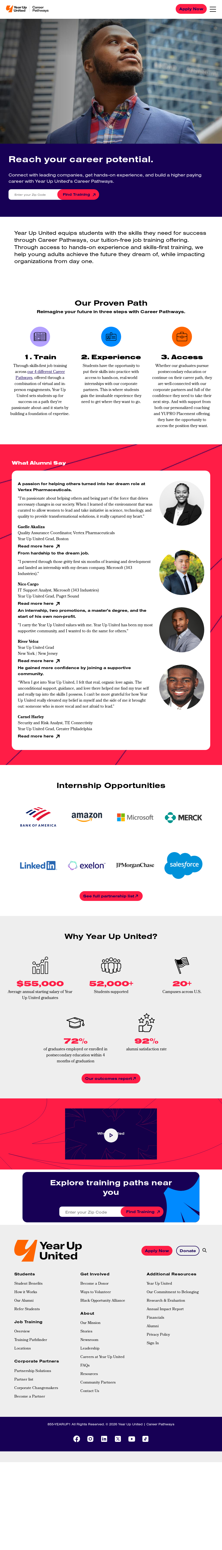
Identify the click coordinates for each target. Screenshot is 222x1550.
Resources (89, 1420)
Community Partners (98, 1428)
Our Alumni (24, 1346)
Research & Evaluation (166, 1346)
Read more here (36, 545)
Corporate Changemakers (36, 1434)
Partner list (23, 1425)
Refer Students (27, 1355)
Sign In (153, 1389)
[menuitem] (44, 1329)
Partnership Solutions (32, 1417)
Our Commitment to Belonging (173, 1338)
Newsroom (89, 1386)
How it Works (25, 1338)
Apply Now (191, 8)
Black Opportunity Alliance (102, 1346)
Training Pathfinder (30, 1386)
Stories (86, 1377)
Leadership (89, 1394)
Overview (22, 1377)
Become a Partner (29, 1442)
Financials (155, 1364)
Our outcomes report (108, 1078)
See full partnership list (108, 895)
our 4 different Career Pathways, (40, 375)
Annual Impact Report (165, 1355)
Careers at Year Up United (102, 1403)
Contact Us (89, 1437)
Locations (22, 1394)
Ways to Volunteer (95, 1338)
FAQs (85, 1411)
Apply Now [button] (157, 1273)
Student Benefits (28, 1329)
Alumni (153, 1372)
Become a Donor (94, 1329)
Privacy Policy (158, 1381)
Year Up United (159, 1329)
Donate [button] (188, 1273)
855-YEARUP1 (59, 1470)
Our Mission (90, 1369)
